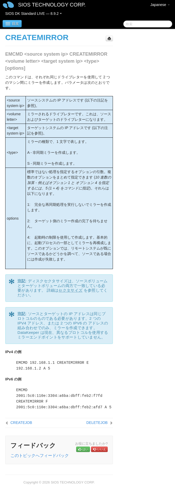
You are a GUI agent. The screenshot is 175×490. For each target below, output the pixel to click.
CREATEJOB (21, 423)
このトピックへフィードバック (39, 455)
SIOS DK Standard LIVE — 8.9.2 (33, 13)
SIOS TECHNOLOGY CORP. (52, 5)
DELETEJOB (97, 423)
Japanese (160, 5)
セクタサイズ (70, 290)
